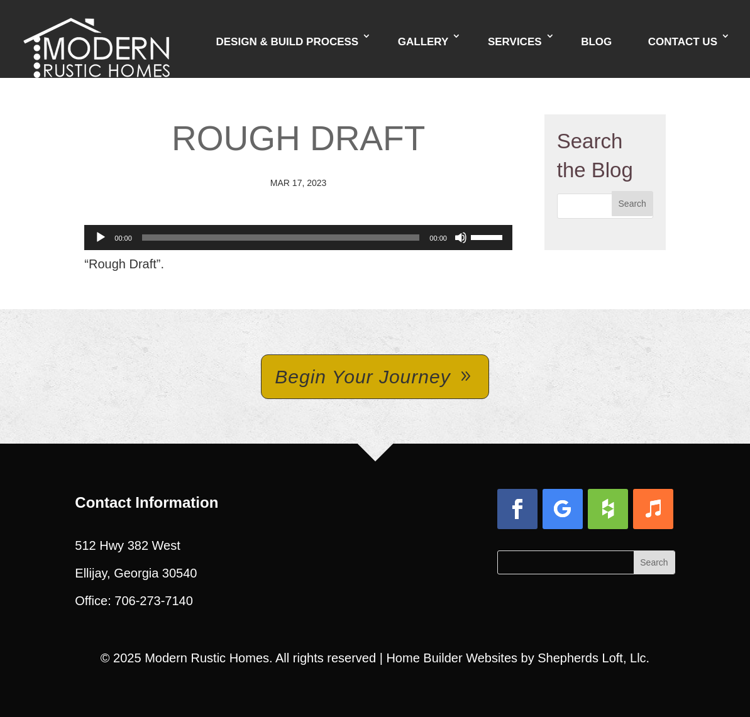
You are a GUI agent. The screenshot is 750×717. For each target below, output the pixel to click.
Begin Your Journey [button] (362, 376)
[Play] (100, 237)
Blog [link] (596, 42)
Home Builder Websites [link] (451, 658)
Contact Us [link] (682, 42)
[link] (96, 38)
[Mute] (461, 237)
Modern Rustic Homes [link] (207, 658)
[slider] (281, 237)
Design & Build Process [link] (287, 42)
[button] (632, 203)
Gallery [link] (423, 42)
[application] (298, 237)
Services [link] (515, 42)
